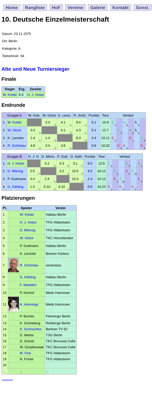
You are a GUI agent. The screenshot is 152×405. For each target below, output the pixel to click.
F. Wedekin (28, 285)
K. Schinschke (30, 329)
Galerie (97, 7)
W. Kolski (10, 95)
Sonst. (142, 7)
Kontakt (120, 7)
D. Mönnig (15, 171)
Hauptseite (7, 380)
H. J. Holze (35, 95)
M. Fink (25, 353)
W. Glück (14, 130)
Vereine (75, 7)
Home (12, 7)
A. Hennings (29, 304)
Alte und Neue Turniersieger (35, 69)
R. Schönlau (17, 145)
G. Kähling (15, 187)
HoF (56, 7)
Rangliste (35, 7)
